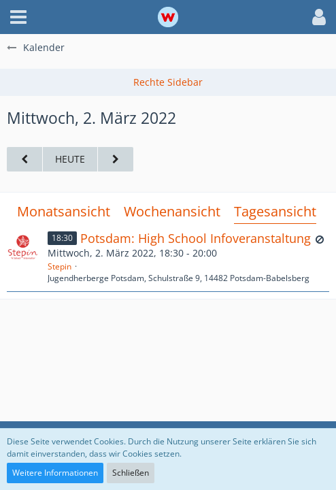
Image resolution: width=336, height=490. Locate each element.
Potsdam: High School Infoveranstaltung (195, 238)
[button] (18, 17)
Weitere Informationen (55, 472)
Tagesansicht (275, 211)
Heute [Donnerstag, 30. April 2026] (70, 158)
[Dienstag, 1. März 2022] (24, 159)
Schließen (130, 472)
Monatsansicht (63, 211)
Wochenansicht (172, 211)
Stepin (59, 266)
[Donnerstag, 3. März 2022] (115, 159)
